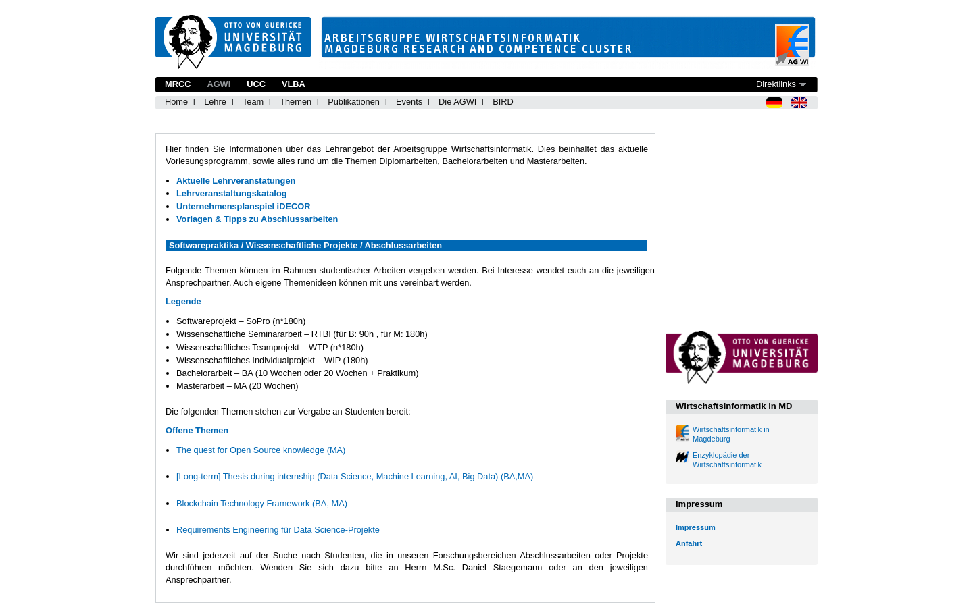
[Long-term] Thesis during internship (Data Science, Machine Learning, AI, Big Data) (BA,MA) (354, 476)
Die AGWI (457, 102)
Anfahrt (689, 543)
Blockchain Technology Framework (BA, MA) (261, 503)
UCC (256, 84)
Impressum (696, 527)
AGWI (218, 84)
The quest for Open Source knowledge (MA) (260, 450)
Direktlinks (776, 84)
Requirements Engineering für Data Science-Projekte (278, 530)
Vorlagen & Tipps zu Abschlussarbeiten (257, 219)
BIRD (503, 102)
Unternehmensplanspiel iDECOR (243, 206)
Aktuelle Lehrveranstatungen (235, 181)
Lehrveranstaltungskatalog (231, 193)
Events (409, 102)
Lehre (215, 102)
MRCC (178, 84)
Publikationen (354, 102)
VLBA (293, 84)
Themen (295, 102)
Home (176, 102)
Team (253, 102)
